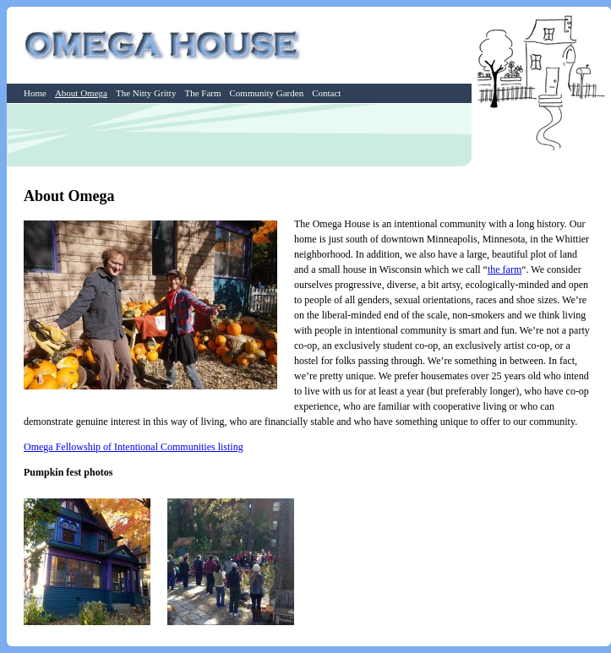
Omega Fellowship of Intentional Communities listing (133, 447)
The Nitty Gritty (146, 93)
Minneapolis (452, 239)
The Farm (202, 93)
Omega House (164, 45)
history (551, 224)
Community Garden (266, 93)
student (397, 345)
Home (35, 93)
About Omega (81, 93)
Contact (326, 93)
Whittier (572, 239)
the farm (504, 269)
